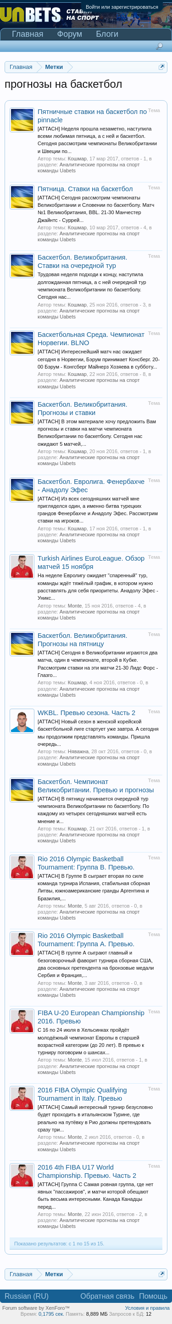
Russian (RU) (27, 1296)
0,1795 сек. (51, 1314)
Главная (28, 34)
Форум (70, 34)
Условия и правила (147, 1308)
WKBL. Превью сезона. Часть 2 (86, 712)
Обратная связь (107, 1296)
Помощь (153, 1296)
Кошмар (77, 158)
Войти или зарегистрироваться (122, 7)
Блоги (107, 34)
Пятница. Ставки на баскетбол (85, 189)
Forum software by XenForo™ (36, 1308)
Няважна (78, 751)
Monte (75, 605)
